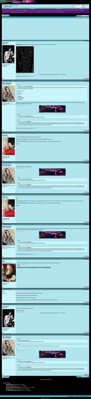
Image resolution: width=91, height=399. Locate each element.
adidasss (5, 135)
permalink (87, 40)
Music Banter (6, 5)
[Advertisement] (14, 29)
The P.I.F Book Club (10, 385)
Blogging (32, 8)
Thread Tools (77, 17)
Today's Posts (59, 8)
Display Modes (85, 17)
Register (11, 8)
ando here (5, 42)
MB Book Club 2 (10, 384)
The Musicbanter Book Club (12, 390)
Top (90, 396)
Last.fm (17, 143)
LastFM (18, 265)
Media (17, 5)
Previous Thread (43, 379)
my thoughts (25, 139)
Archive (87, 396)
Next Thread (49, 379)
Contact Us (77, 396)
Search (81, 8)
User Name (73, 5)
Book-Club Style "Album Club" (13, 387)
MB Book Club (9, 388)
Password (73, 6)
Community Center (12, 5)
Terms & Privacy (71, 396)
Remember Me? (85, 5)
